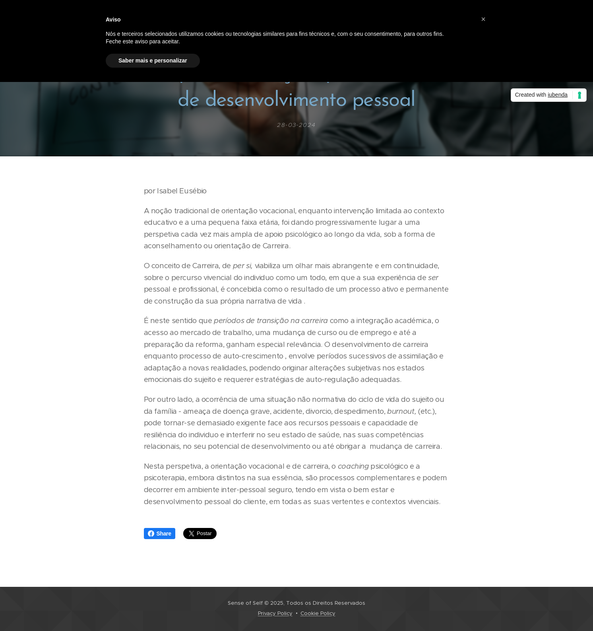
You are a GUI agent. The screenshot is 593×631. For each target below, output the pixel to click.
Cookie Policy (317, 613)
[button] (483, 19)
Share (159, 533)
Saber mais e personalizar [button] (152, 60)
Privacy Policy (275, 613)
